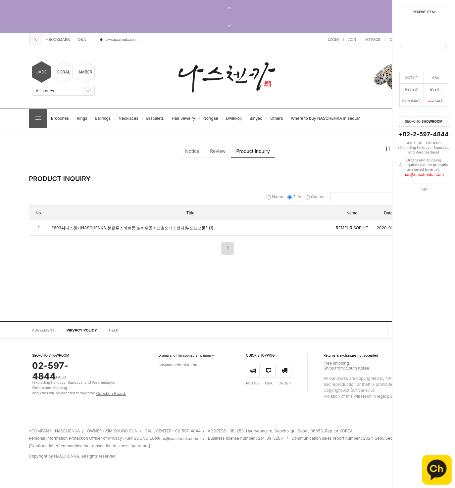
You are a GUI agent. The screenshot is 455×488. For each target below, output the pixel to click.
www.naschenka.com (121, 39)
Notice (192, 151)
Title (294, 196)
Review (218, 151)
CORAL (63, 72)
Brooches (60, 118)
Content (316, 196)
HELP (113, 330)
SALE (435, 101)
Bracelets (155, 118)
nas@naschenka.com (424, 174)
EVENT (435, 89)
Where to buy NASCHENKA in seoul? (325, 118)
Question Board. (111, 393)
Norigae (210, 118)
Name (275, 196)
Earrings (103, 118)
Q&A (435, 78)
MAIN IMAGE (411, 101)
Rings (82, 118)
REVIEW (411, 89)
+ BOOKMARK (58, 39)
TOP (424, 189)
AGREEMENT (43, 330)
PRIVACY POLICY (82, 330)
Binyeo (256, 118)
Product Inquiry (253, 151)
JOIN (352, 39)
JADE (41, 72)
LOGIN (333, 39)
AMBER (85, 72)
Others (276, 118)
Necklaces (128, 118)
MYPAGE (372, 39)
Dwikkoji (234, 118)
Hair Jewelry (183, 118)
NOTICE (411, 78)
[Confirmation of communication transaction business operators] (89, 445)
